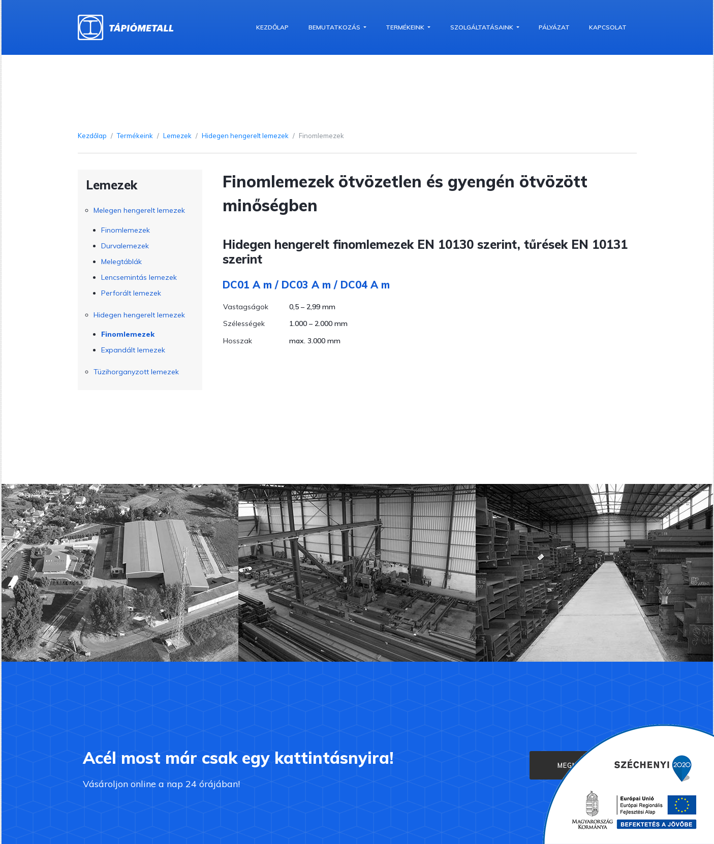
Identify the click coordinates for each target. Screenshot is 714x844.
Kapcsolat (608, 27)
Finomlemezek (125, 230)
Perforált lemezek (131, 293)
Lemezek (177, 136)
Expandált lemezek (133, 349)
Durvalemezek (125, 245)
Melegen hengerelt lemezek (139, 210)
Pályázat (554, 27)
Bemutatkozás (335, 27)
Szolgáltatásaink (482, 27)
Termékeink (406, 27)
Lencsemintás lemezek (139, 277)
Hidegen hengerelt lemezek (245, 136)
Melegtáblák (121, 261)
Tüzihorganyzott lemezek (136, 371)
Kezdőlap (272, 27)
